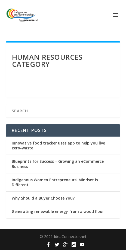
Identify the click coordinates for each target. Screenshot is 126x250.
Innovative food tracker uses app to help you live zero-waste (58, 145)
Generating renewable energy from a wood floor (58, 211)
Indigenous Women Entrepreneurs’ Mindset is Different (55, 182)
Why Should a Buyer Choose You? (43, 198)
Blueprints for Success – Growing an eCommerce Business (58, 164)
